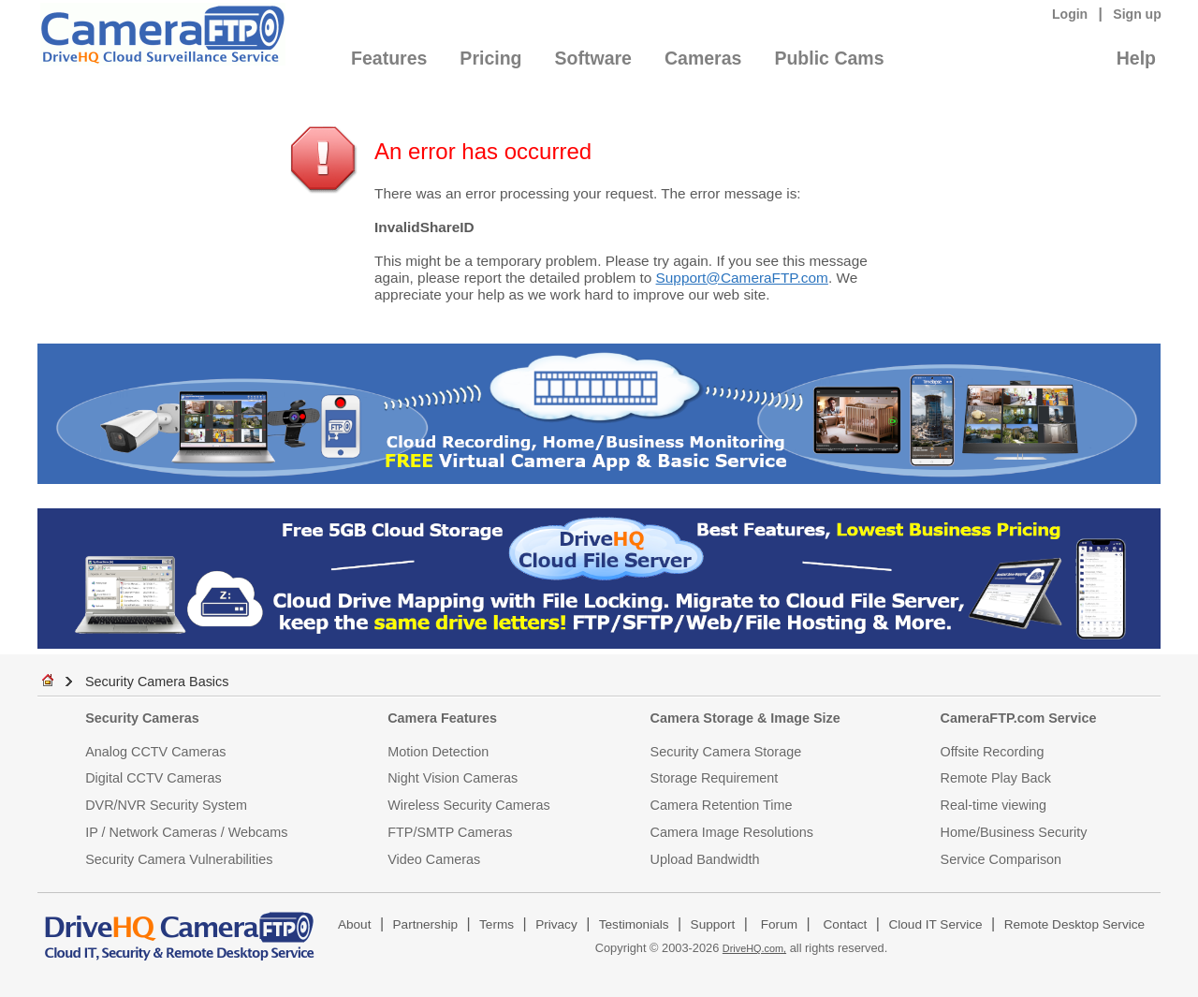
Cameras (703, 58)
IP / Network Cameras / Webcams (186, 832)
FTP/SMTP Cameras (449, 832)
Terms (496, 924)
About (355, 924)
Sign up (1137, 14)
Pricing (490, 58)
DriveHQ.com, (754, 948)
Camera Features (442, 718)
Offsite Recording (993, 751)
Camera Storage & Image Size (745, 718)
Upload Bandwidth (705, 859)
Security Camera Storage (726, 751)
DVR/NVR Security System (166, 805)
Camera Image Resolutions (731, 832)
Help (1136, 58)
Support (713, 924)
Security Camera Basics (157, 681)
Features (389, 58)
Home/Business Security (1014, 832)
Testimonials (634, 924)
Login (1070, 14)
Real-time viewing (994, 805)
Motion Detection (438, 751)
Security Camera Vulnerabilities (178, 859)
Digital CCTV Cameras (153, 777)
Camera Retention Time (721, 805)
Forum (779, 924)
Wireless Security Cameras (468, 805)
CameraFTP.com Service (1019, 718)
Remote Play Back (996, 777)
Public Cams (829, 58)
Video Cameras (433, 859)
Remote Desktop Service (1074, 924)
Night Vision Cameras (452, 777)
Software (593, 58)
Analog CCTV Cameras (155, 751)
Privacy (556, 924)
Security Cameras (142, 718)
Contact (846, 924)
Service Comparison (1001, 859)
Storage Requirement (714, 777)
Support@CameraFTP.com (742, 278)
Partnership (426, 924)
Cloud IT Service (935, 924)
